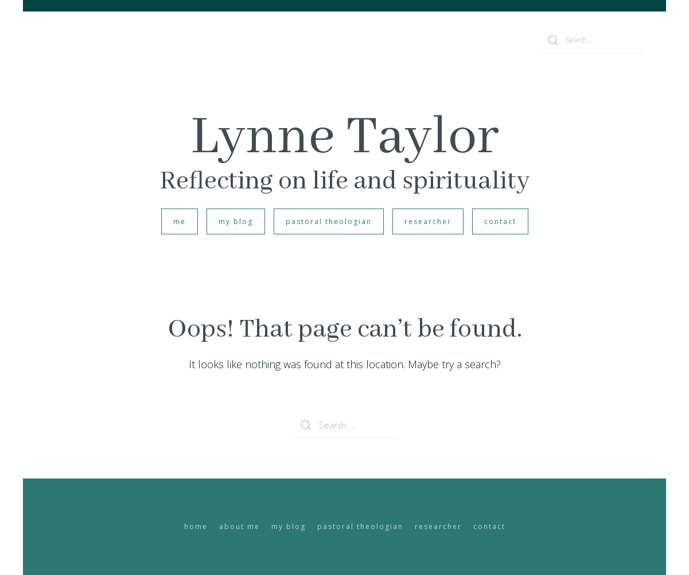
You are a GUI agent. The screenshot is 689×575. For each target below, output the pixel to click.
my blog (236, 221)
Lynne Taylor (344, 138)
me (179, 221)
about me (239, 526)
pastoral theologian (329, 221)
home (196, 526)
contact (500, 221)
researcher (427, 221)
